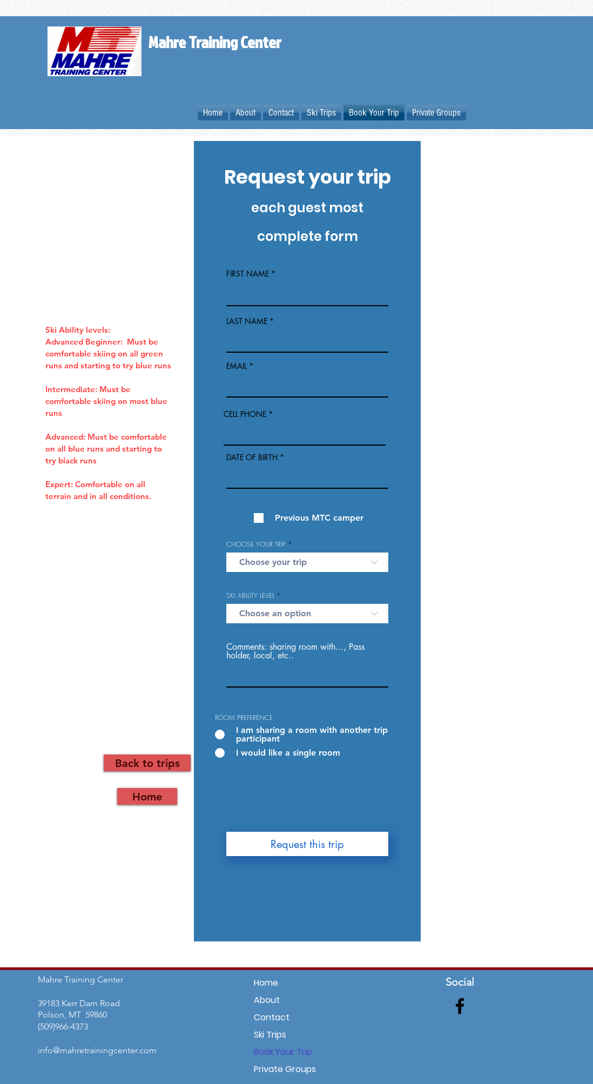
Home (266, 983)
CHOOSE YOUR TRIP (256, 544)
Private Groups (285, 1069)
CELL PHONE (245, 414)
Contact (271, 1017)
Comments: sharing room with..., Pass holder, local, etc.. (295, 651)
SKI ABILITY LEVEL (250, 596)
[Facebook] (459, 1005)
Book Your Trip (283, 1052)
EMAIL (236, 366)
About (267, 1000)
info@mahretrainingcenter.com (97, 1050)
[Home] (147, 796)
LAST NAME (246, 321)
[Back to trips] (147, 763)
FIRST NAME (247, 274)
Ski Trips (270, 1034)
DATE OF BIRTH (252, 457)
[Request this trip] (307, 844)
